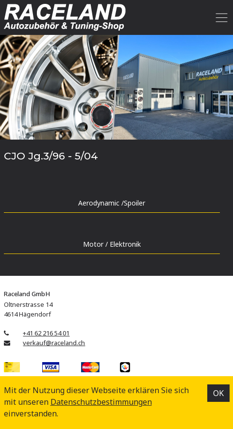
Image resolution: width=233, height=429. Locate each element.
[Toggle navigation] (220, 17)
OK (218, 393)
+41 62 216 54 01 (46, 333)
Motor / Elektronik (112, 244)
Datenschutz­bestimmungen (101, 402)
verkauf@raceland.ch (54, 342)
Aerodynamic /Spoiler (111, 202)
